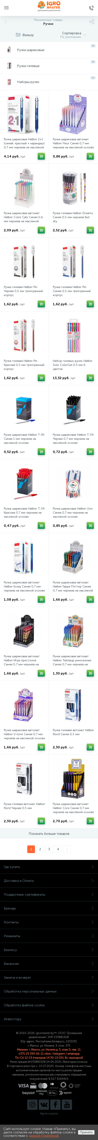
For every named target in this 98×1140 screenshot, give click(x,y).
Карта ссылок (49, 1113)
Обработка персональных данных (49, 991)
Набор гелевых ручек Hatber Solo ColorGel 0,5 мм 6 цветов (72, 365)
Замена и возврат (49, 977)
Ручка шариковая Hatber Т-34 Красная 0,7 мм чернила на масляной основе (24, 512)
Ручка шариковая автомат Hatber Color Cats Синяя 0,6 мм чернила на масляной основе (23, 219)
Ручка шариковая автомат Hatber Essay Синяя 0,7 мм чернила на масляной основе (24, 586)
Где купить (49, 867)
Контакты (49, 922)
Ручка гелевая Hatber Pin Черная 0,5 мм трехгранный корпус (23, 291)
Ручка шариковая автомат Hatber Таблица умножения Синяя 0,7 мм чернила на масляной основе (72, 662)
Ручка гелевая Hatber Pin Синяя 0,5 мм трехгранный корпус (72, 291)
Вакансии (49, 964)
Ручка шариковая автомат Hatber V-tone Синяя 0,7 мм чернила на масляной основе (24, 734)
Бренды (49, 908)
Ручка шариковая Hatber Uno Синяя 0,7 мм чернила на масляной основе (73, 512)
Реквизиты (49, 936)
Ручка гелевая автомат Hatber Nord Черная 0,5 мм (24, 806)
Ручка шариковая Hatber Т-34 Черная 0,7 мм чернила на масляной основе (73, 439)
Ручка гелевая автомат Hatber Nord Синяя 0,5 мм (73, 732)
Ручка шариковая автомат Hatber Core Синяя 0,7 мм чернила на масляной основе (73, 808)
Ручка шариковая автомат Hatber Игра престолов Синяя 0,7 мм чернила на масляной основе (22, 662)
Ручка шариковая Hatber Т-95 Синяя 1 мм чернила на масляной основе (24, 439)
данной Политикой (44, 1136)
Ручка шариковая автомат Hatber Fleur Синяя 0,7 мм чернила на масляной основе (73, 143)
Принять (86, 1132)
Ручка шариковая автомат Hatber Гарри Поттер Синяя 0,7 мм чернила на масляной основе (73, 588)
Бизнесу (49, 950)
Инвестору (49, 1019)
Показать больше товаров (49, 834)
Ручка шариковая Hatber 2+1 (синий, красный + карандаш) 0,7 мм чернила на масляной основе (24, 145)
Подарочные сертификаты (49, 894)
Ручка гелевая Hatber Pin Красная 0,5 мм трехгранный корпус (24, 365)
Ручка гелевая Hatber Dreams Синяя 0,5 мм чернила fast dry (73, 217)
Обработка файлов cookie (49, 1005)
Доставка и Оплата (49, 881)
